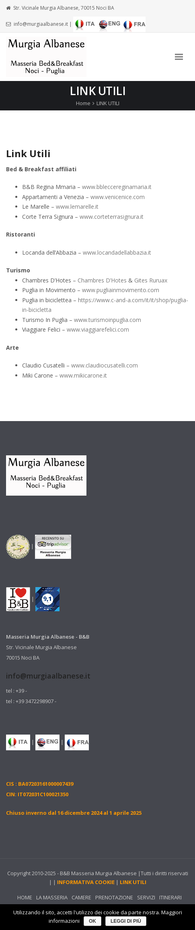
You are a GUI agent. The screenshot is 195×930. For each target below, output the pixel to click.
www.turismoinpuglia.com (107, 320)
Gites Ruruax (150, 280)
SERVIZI (146, 897)
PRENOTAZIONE (114, 897)
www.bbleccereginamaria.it (117, 187)
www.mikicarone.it (83, 375)
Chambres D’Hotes (102, 280)
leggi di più (126, 921)
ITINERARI (170, 897)
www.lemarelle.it (77, 206)
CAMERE (81, 897)
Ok (92, 921)
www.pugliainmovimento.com (120, 290)
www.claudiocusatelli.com (104, 365)
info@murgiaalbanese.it (41, 24)
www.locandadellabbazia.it (117, 252)
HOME (24, 897)
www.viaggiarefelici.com (98, 329)
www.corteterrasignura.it (112, 216)
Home (83, 103)
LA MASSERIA (52, 897)
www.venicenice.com (117, 197)
